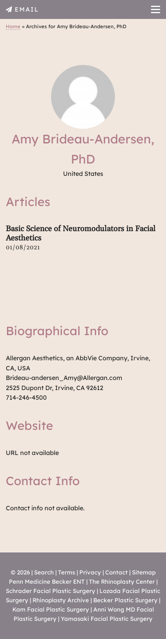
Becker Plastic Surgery (126, 600)
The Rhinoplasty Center (122, 581)
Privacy (90, 572)
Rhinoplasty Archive (61, 600)
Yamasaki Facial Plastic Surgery (106, 618)
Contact (116, 572)
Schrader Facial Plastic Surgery (50, 591)
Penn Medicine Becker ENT (47, 581)
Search (44, 572)
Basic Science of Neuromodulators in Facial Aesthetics (81, 233)
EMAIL (27, 9)
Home (13, 26)
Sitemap (144, 572)
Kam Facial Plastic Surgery (50, 609)
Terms (66, 572)
